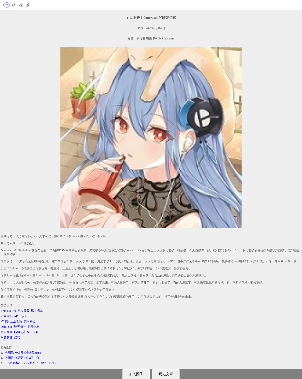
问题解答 (6, 337)
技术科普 (30, 321)
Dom (4, 326)
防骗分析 (6, 316)
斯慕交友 (33, 326)
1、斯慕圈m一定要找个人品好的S (21, 352)
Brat (3, 310)
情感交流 (20, 332)
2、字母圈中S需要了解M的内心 (20, 357)
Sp (22, 316)
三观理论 (16, 321)
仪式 (17, 337)
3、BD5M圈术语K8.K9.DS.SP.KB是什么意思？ (29, 362)
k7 (2, 321)
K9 (14, 310)
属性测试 (37, 310)
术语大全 (6, 332)
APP (16, 316)
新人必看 (23, 310)
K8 (9, 310)
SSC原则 (33, 332)
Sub (10, 326)
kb (26, 316)
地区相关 (20, 326)
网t (7, 321)
